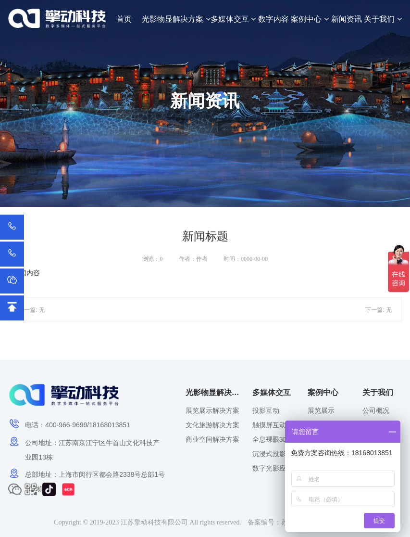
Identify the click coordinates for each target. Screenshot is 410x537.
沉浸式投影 (269, 454)
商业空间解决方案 (212, 439)
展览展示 (321, 410)
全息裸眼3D (270, 439)
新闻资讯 (346, 19)
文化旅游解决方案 (212, 425)
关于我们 (382, 19)
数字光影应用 (272, 468)
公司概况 (375, 410)
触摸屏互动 (269, 425)
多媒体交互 (233, 19)
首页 (124, 19)
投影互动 (265, 410)
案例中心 (309, 19)
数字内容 (273, 19)
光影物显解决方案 (176, 19)
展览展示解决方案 (212, 410)
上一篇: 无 (31, 310)
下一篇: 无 (378, 310)
